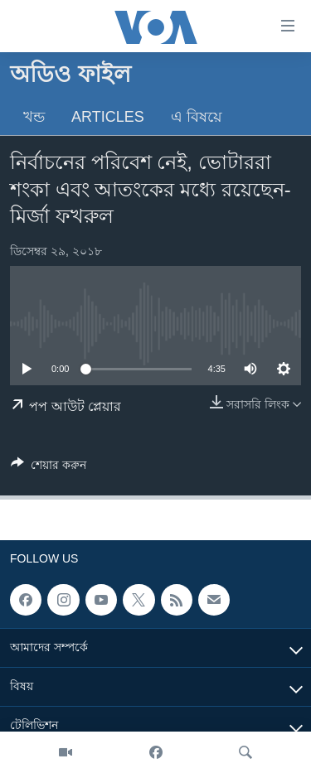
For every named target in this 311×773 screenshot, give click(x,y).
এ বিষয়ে (196, 117)
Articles (107, 117)
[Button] (48, 467)
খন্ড (34, 117)
